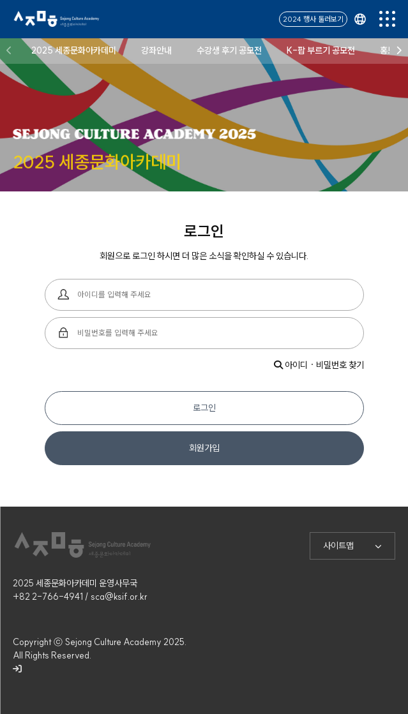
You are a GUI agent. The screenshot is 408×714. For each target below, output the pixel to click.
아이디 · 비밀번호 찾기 (319, 365)
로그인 (204, 407)
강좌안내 (156, 49)
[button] (9, 49)
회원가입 (204, 448)
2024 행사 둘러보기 (313, 17)
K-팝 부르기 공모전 (321, 49)
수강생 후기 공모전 (229, 49)
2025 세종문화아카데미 (73, 49)
